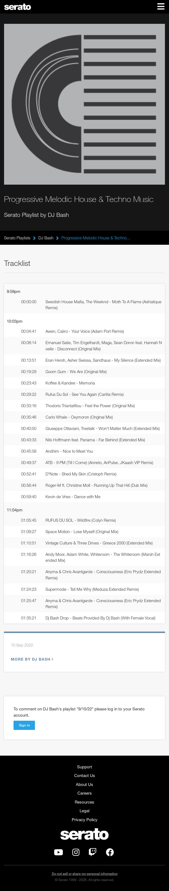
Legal (84, 810)
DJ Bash (45, 237)
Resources (84, 801)
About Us (84, 784)
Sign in (24, 725)
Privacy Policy (85, 819)
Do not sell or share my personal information (85, 874)
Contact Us (84, 775)
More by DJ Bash (31, 659)
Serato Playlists (17, 237)
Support (84, 766)
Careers (84, 793)
